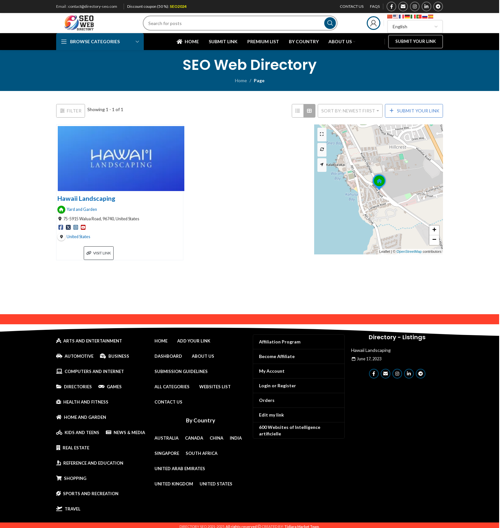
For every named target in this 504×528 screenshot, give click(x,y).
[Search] (248, 27)
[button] (434, 241)
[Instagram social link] (415, 6)
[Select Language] (415, 31)
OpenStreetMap (409, 262)
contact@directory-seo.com (92, 6)
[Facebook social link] (391, 6)
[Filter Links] (70, 121)
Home (241, 91)
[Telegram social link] (438, 6)
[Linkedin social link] (426, 6)
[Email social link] (403, 6)
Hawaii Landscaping (86, 208)
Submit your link (415, 51)
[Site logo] (87, 27)
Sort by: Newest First (348, 121)
